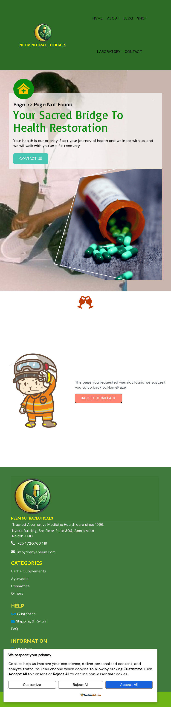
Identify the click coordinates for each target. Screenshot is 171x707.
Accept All (129, 684)
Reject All (80, 684)
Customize (32, 684)
